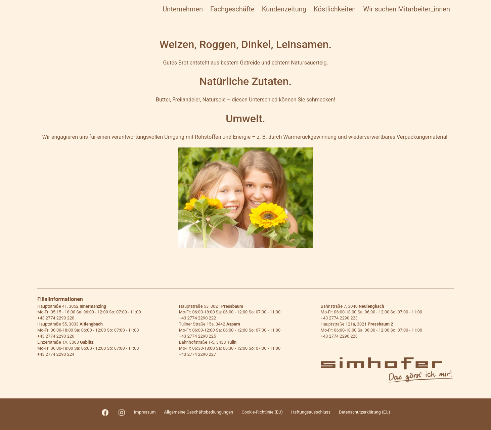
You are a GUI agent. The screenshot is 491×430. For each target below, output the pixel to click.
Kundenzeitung (284, 9)
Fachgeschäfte (232, 9)
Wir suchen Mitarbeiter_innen (406, 9)
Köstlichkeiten (335, 9)
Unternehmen (183, 9)
